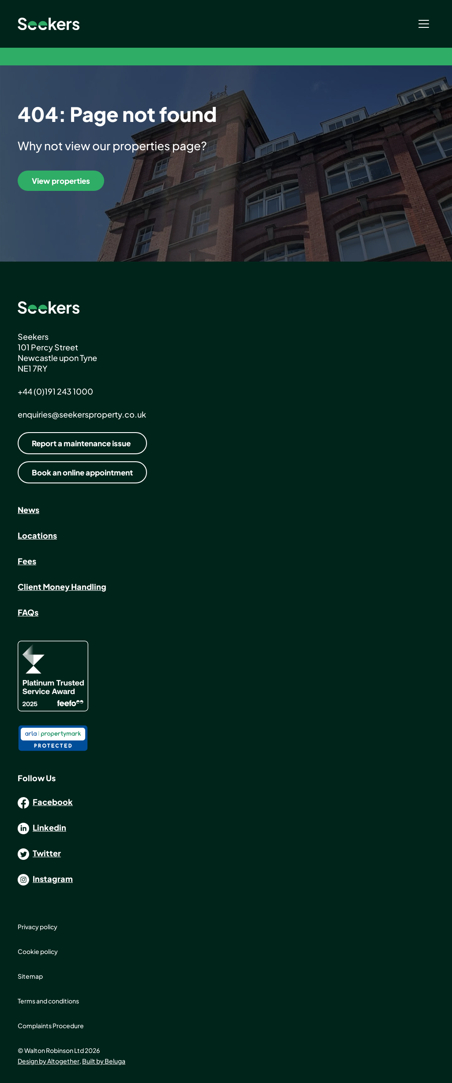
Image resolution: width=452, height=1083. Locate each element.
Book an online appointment (82, 472)
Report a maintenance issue (81, 443)
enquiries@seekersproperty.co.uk (82, 414)
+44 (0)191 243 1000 (55, 391)
